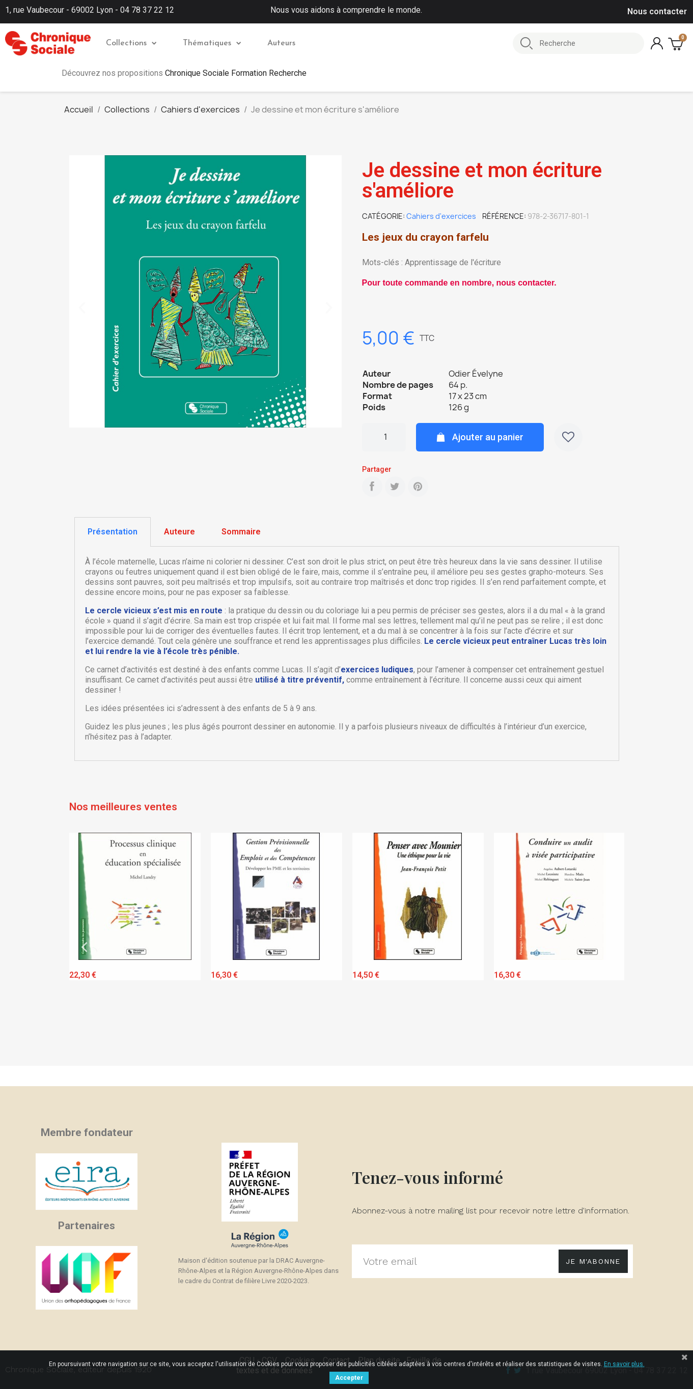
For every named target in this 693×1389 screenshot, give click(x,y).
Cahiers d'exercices (441, 216)
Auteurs (281, 43)
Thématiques (212, 43)
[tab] (112, 532)
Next (609, 947)
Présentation (112, 531)
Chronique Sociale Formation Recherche (236, 73)
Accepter (349, 1377)
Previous (84, 947)
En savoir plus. (624, 1364)
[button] (82, 308)
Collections (131, 43)
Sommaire (241, 531)
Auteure (179, 531)
